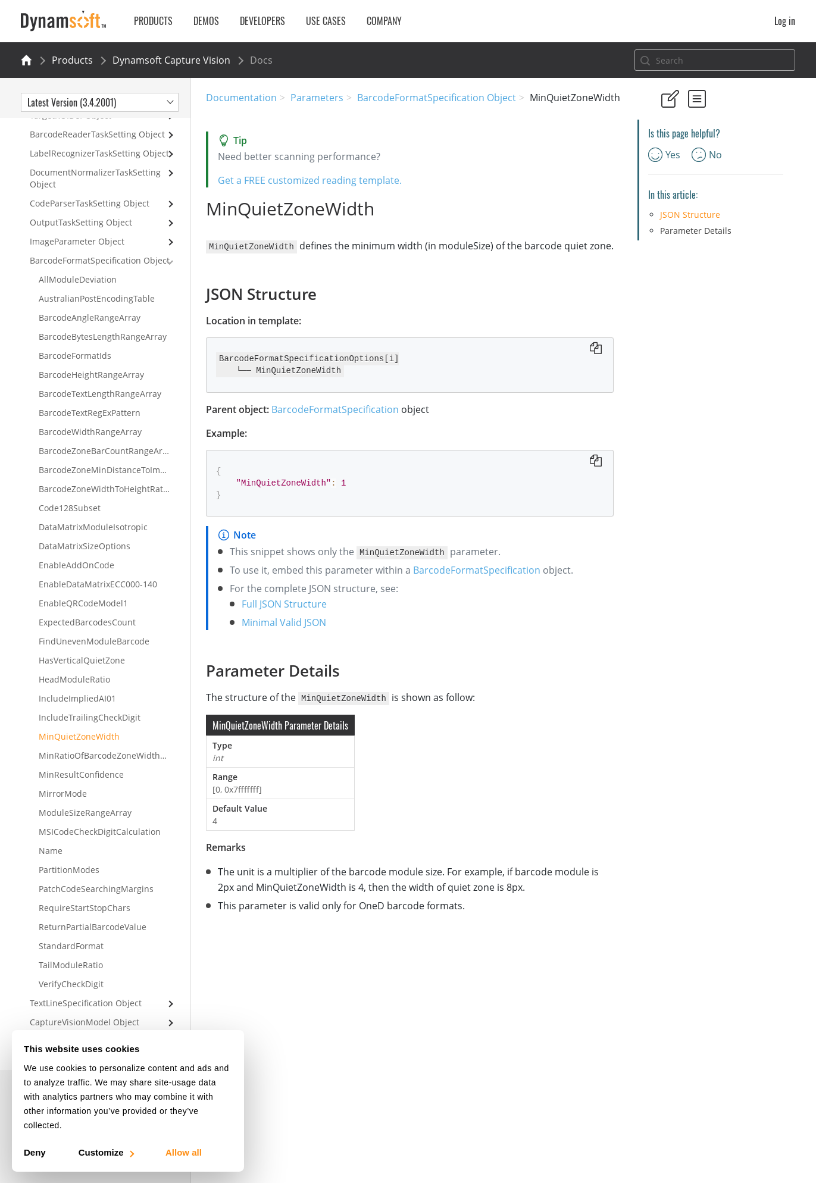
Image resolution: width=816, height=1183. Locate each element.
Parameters (316, 97)
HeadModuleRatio (74, 679)
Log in (784, 21)
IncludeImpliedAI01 (77, 698)
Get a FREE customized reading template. (310, 180)
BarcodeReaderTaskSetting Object (97, 134)
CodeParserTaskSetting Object (89, 203)
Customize (106, 1152)
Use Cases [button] (326, 21)
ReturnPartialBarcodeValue (92, 926)
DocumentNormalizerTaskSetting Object (95, 178)
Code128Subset (70, 508)
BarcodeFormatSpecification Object (436, 97)
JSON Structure (690, 214)
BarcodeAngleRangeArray (89, 317)
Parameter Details (695, 230)
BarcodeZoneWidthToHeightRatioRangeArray (114, 489)
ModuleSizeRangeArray (85, 812)
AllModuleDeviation (78, 279)
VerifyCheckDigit (71, 984)
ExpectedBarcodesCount (87, 622)
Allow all (183, 1152)
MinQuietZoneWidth (79, 736)
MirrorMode (63, 793)
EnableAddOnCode (76, 565)
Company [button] (384, 21)
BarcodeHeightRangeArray (91, 374)
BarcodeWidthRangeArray (90, 431)
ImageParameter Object (77, 241)
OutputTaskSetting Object (81, 222)
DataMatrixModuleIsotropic (93, 527)
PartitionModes (69, 869)
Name (50, 850)
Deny (35, 1152)
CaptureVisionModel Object (84, 1022)
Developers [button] (262, 21)
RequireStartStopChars (84, 907)
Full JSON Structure (284, 603)
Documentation (241, 97)
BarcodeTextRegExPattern (89, 412)
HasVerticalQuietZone (82, 660)
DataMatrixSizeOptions (84, 546)
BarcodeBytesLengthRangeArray (103, 336)
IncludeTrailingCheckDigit (89, 717)
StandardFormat (71, 946)
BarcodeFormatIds (75, 355)
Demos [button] (206, 21)
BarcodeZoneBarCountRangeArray (107, 450)
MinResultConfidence (81, 774)
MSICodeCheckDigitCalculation (100, 831)
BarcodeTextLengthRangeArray (100, 393)
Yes (664, 155)
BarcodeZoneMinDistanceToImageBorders (114, 469)
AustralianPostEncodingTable (97, 298)
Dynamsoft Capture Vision (171, 60)
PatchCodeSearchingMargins (96, 888)
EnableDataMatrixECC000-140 (98, 584)
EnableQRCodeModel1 (83, 603)
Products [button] (153, 21)
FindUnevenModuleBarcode (94, 641)
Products (72, 60)
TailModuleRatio (71, 965)
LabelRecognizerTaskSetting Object (99, 153)
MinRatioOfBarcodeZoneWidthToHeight (114, 755)
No (707, 155)
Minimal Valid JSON (284, 621)
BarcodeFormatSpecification (335, 408)
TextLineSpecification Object (86, 1003)
